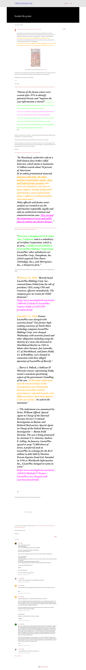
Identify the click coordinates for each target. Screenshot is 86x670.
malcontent (20, 596)
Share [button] (55, 536)
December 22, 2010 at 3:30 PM (23, 620)
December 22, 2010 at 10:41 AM (24, 593)
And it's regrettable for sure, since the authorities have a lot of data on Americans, (28, 152)
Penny (19, 543)
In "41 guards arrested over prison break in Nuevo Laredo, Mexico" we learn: (29, 29)
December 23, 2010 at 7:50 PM (23, 652)
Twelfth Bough (23, 3)
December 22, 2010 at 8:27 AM (23, 582)
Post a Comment (18, 655)
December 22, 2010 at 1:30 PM (23, 610)
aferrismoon (20, 585)
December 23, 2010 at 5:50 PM (23, 645)
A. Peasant (20, 578)
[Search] (66, 3)
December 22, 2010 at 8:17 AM (23, 574)
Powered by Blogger (43, 666)
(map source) (44, 69)
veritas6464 (20, 624)
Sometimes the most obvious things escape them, (42, 525)
